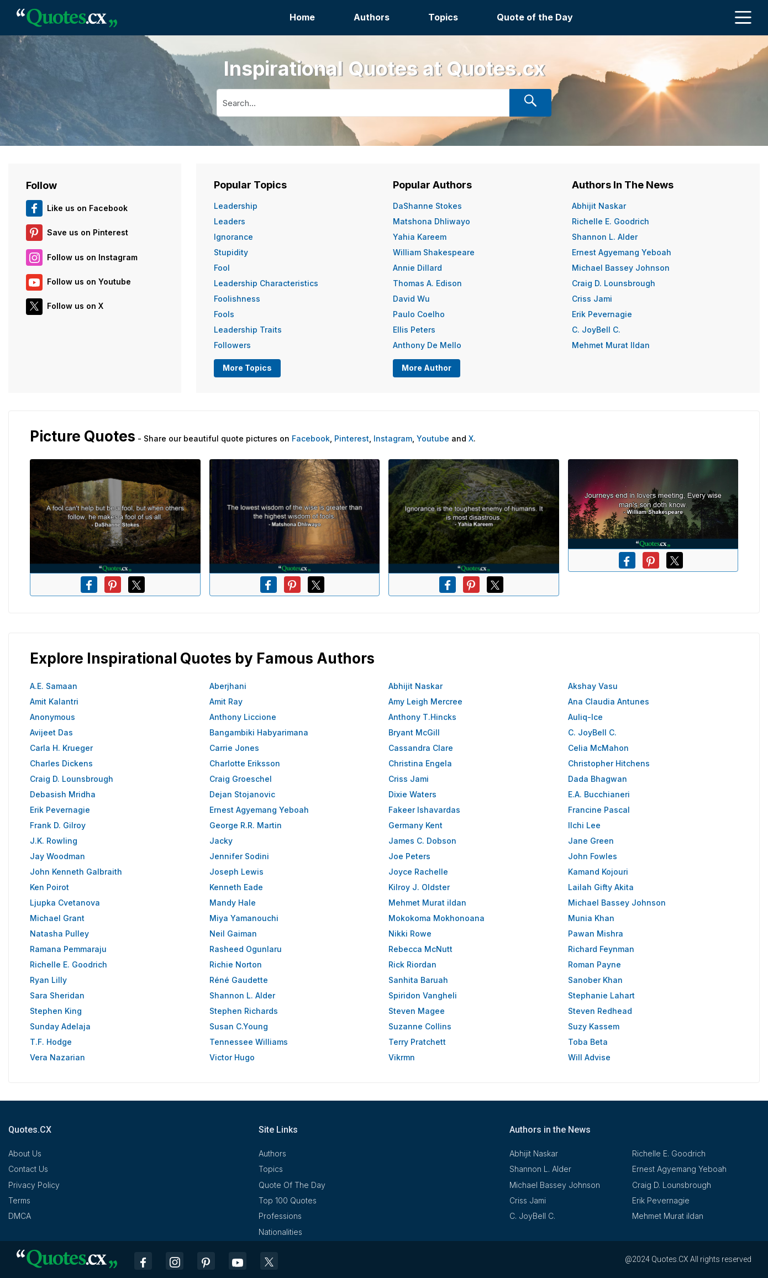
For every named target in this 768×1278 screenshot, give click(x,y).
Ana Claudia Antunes (608, 701)
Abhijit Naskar (599, 206)
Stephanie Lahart (601, 995)
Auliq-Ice (585, 717)
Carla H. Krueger (61, 748)
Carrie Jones (234, 748)
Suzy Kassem (593, 1026)
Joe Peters (409, 856)
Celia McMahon (598, 748)
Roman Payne (594, 964)
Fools (224, 314)
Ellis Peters (414, 329)
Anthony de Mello (427, 345)
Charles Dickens (61, 763)
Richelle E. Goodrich (610, 221)
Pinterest (351, 438)
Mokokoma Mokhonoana (436, 918)
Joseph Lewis (236, 871)
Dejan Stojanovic (242, 794)
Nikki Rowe (410, 933)
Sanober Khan (595, 980)
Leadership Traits (248, 329)
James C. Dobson (422, 840)
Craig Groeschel (240, 778)
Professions (280, 1216)
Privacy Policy (34, 1185)
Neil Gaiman (233, 933)
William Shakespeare (434, 252)
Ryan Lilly (48, 980)
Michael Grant (57, 918)
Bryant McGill (414, 732)
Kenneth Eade (236, 887)
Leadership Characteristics (266, 283)
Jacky (221, 840)
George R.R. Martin (245, 825)
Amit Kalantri (54, 701)
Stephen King (56, 1011)
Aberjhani (227, 686)
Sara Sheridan (57, 995)
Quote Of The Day (292, 1185)
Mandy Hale (232, 902)
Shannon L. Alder (605, 236)
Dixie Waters (412, 794)
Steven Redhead (600, 1011)
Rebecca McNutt (420, 949)
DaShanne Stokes (427, 206)
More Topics (247, 367)
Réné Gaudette (238, 980)
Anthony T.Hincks (422, 717)
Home (302, 17)
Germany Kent (415, 825)
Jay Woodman (57, 856)
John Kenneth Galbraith (76, 871)
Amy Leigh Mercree (425, 701)
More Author (426, 367)
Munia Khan (591, 918)
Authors (372, 17)
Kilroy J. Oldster (419, 887)
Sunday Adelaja (60, 1026)
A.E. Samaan (53, 686)
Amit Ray (226, 701)
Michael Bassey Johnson (621, 267)
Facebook (311, 438)
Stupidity (231, 252)
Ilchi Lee (584, 825)
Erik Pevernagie (602, 314)
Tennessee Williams (248, 1041)
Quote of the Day (535, 17)
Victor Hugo (232, 1057)
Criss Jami (592, 298)
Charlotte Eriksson (244, 763)
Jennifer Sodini (239, 856)
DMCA (19, 1216)
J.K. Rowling (53, 840)
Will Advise (589, 1057)
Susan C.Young (238, 1026)
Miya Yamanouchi (243, 918)
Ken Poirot (49, 887)
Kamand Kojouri (598, 871)
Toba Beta (588, 1041)
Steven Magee (416, 1011)
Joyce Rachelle (418, 871)
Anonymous (52, 717)
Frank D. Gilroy (58, 825)
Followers (232, 345)
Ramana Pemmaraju (68, 949)
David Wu (411, 298)
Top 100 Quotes (288, 1200)
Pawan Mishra (595, 933)
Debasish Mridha (63, 794)
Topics (443, 17)
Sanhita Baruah (418, 980)
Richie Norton (235, 964)
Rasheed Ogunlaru (245, 949)
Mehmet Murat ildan (611, 345)
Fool (222, 267)
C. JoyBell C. (596, 329)
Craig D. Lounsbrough (613, 283)
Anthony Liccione (242, 717)
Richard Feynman (601, 949)
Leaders (229, 221)
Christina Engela (420, 763)
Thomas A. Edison (427, 283)
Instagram (393, 438)
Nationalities (280, 1232)
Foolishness (237, 298)
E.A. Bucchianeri (599, 794)
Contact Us (28, 1169)
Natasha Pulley (59, 933)
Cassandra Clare (420, 748)
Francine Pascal (599, 809)
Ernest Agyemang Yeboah (621, 252)
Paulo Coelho (419, 314)
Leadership (235, 206)
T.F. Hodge (51, 1041)
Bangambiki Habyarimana (258, 732)
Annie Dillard (417, 267)
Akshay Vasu (593, 686)
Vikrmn (401, 1057)
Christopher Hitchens (609, 763)
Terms (19, 1200)
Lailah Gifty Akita (601, 887)
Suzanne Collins (419, 1026)
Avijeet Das (51, 732)
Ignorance (233, 236)
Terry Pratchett (417, 1041)
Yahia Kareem (419, 236)
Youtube (433, 438)
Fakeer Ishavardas (424, 809)
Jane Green (591, 840)
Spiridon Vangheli (422, 995)
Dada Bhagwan (597, 778)
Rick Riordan (412, 964)
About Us (24, 1153)
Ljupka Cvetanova (65, 902)
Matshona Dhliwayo (431, 221)
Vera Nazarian (57, 1057)
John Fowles (592, 856)
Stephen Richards (243, 1011)
